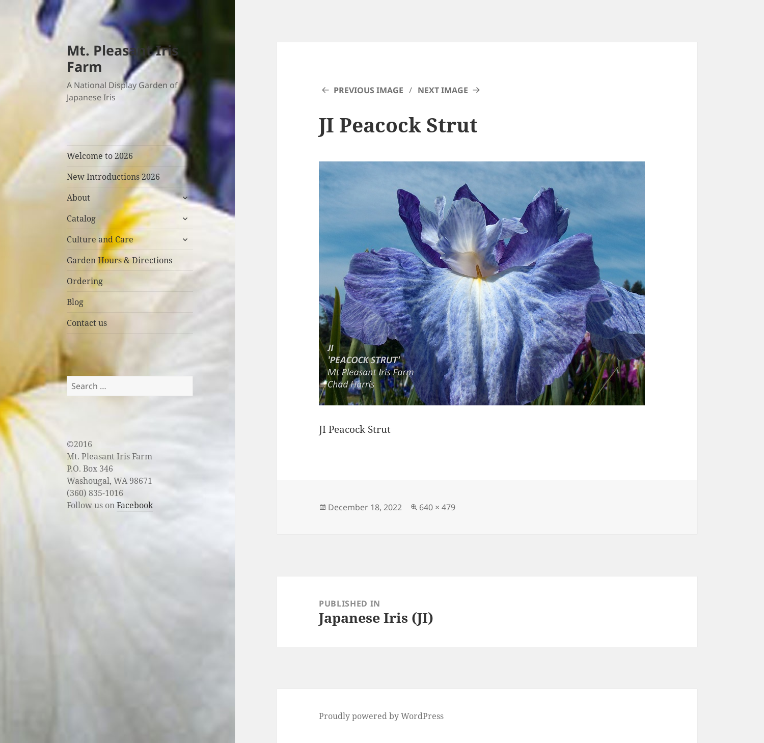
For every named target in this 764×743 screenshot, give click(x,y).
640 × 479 (437, 507)
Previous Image (368, 90)
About (78, 197)
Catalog (81, 218)
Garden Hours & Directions (119, 260)
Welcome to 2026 (100, 155)
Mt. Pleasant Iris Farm (122, 58)
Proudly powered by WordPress (381, 716)
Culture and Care (100, 239)
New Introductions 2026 (113, 176)
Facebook (135, 505)
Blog (75, 302)
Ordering (85, 281)
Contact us (87, 322)
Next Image (443, 90)
